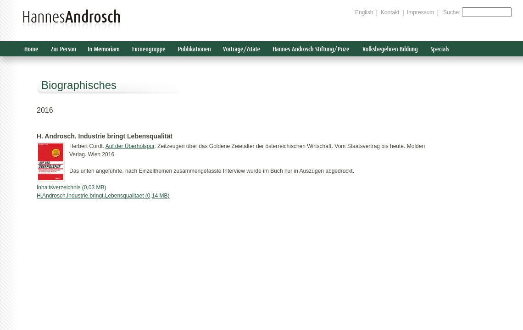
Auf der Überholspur (130, 146)
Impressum (420, 12)
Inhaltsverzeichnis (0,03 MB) (71, 187)
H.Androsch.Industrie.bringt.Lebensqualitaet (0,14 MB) (103, 195)
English (364, 12)
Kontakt (390, 12)
